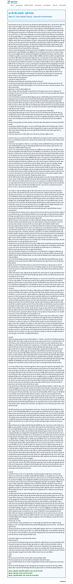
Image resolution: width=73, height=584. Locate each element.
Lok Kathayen (47, 5)
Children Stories (28, 5)
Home (12, 5)
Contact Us (63, 581)
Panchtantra (38, 5)
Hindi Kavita (62, 5)
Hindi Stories (19, 5)
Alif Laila (55, 5)
